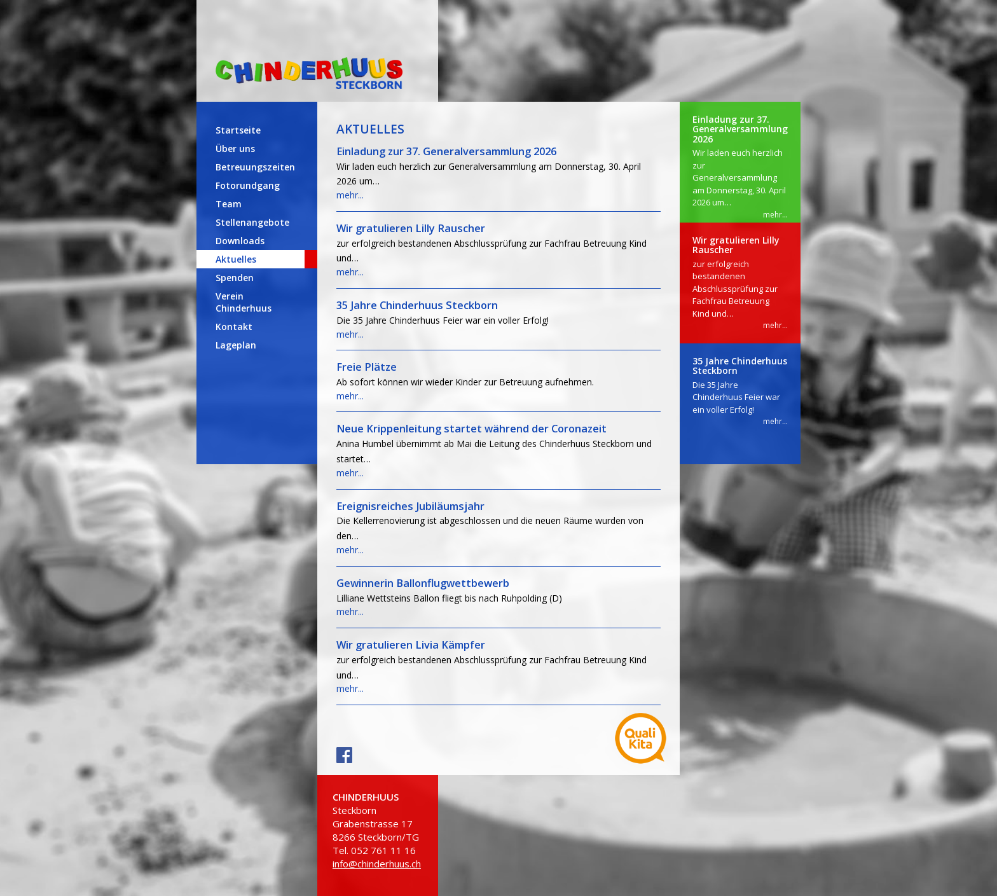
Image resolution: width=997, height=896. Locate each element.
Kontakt (234, 326)
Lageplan (236, 345)
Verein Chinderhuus (244, 302)
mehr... (350, 195)
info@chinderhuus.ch (377, 863)
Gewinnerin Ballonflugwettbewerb (422, 583)
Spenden (235, 278)
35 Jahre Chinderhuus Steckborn (417, 305)
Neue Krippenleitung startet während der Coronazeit (471, 429)
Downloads (240, 241)
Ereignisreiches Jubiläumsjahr (410, 506)
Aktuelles (236, 259)
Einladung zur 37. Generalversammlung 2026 (446, 151)
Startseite (238, 130)
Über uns (235, 148)
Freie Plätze (366, 367)
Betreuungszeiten (255, 167)
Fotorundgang (248, 185)
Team (229, 204)
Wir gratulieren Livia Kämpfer (410, 645)
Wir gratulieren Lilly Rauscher (410, 228)
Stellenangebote (252, 222)
